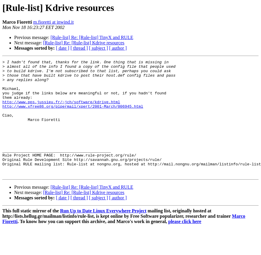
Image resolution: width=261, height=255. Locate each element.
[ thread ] (79, 48)
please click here (185, 244)
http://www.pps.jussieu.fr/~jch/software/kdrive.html (61, 110)
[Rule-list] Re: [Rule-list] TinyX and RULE (92, 37)
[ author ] (118, 48)
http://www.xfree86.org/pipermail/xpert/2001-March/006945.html (72, 116)
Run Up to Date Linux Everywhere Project (103, 233)
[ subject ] (98, 48)
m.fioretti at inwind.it (53, 22)
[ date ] (62, 48)
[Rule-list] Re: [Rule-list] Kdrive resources (84, 42)
